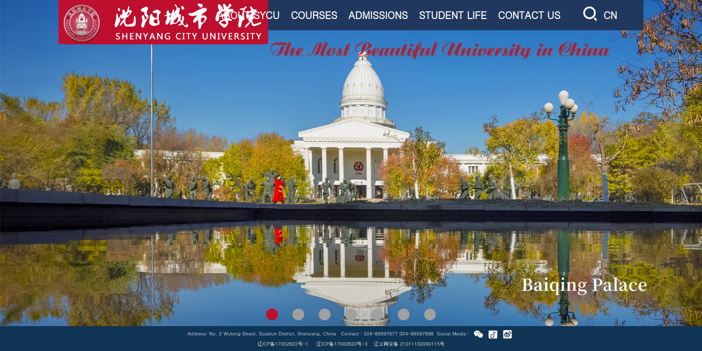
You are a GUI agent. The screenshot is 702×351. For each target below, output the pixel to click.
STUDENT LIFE (453, 15)
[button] (272, 314)
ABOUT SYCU (248, 15)
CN (610, 15)
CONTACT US (529, 15)
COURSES (314, 15)
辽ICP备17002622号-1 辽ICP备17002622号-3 (312, 343)
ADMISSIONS (378, 15)
